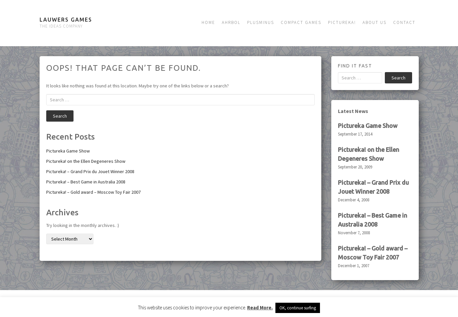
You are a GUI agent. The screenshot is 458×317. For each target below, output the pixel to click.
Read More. (260, 307)
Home (208, 22)
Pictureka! (342, 22)
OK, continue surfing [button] (297, 308)
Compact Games (301, 22)
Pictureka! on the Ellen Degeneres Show (85, 161)
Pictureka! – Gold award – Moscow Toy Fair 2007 (93, 192)
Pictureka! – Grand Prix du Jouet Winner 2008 (90, 171)
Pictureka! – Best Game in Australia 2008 (85, 182)
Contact (404, 22)
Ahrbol (231, 22)
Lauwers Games (66, 20)
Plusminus (260, 22)
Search (60, 116)
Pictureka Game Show (68, 151)
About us (374, 22)
